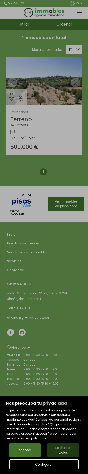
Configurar (44, 464)
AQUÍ (51, 424)
